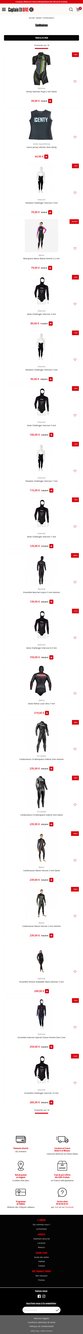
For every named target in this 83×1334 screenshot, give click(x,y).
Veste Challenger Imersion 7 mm (41, 537)
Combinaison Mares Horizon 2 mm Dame (41, 871)
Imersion (41, 199)
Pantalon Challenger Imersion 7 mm (42, 481)
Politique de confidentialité (41, 1326)
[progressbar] (41, 48)
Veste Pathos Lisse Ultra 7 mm (41, 704)
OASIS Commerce (46, 1331)
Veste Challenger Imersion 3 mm (41, 314)
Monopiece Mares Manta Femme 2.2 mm (41, 258)
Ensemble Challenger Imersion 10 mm (41, 1093)
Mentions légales (41, 1318)
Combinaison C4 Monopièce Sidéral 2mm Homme (41, 759)
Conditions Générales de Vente (41, 1322)
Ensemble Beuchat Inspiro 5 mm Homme (41, 592)
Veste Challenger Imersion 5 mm (41, 425)
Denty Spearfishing (41, 144)
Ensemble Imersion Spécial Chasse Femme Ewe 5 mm (41, 1037)
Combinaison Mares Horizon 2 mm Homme (41, 926)
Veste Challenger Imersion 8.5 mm (41, 648)
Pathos (42, 700)
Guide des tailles (41, 1257)
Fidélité (41, 1261)
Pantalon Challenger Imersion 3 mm (42, 203)
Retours (41, 1247)
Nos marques (41, 1275)
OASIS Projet (35, 1331)
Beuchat (41, 589)
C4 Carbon (41, 756)
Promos (41, 1280)
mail (57, 1207)
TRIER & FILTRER (41, 37)
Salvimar (41, 88)
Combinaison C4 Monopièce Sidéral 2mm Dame (41, 815)
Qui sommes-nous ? (41, 1224)
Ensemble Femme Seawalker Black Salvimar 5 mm (41, 982)
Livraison (41, 1243)
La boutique (41, 1229)
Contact (41, 1266)
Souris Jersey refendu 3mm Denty (42, 147)
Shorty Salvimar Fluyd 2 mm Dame (41, 92)
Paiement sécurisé (41, 1238)
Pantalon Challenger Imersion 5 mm (42, 370)
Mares (41, 255)
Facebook (69, 1207)
